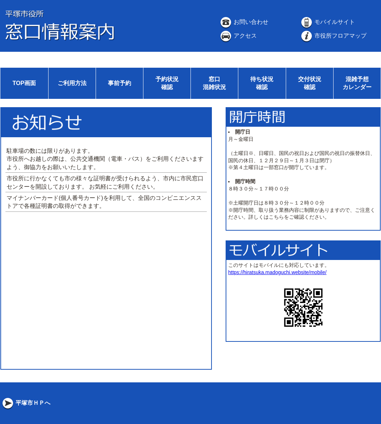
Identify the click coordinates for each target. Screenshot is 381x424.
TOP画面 (24, 83)
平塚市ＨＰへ (25, 403)
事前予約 (119, 83)
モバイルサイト (327, 22)
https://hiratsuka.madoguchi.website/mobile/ (277, 272)
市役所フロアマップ (333, 36)
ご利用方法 (72, 83)
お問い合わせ (243, 22)
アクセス (238, 36)
